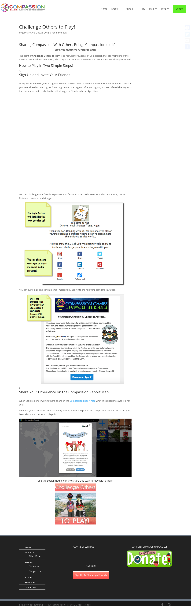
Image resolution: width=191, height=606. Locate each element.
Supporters (35, 571)
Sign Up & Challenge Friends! (91, 575)
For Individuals (59, 32)
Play (143, 9)
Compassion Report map (83, 400)
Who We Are (35, 556)
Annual (129, 9)
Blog (163, 9)
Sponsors (34, 566)
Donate (180, 8)
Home (104, 9)
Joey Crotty (27, 32)
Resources (30, 582)
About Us (29, 552)
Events (114, 9)
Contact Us (30, 587)
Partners (29, 562)
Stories (28, 577)
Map (151, 9)
